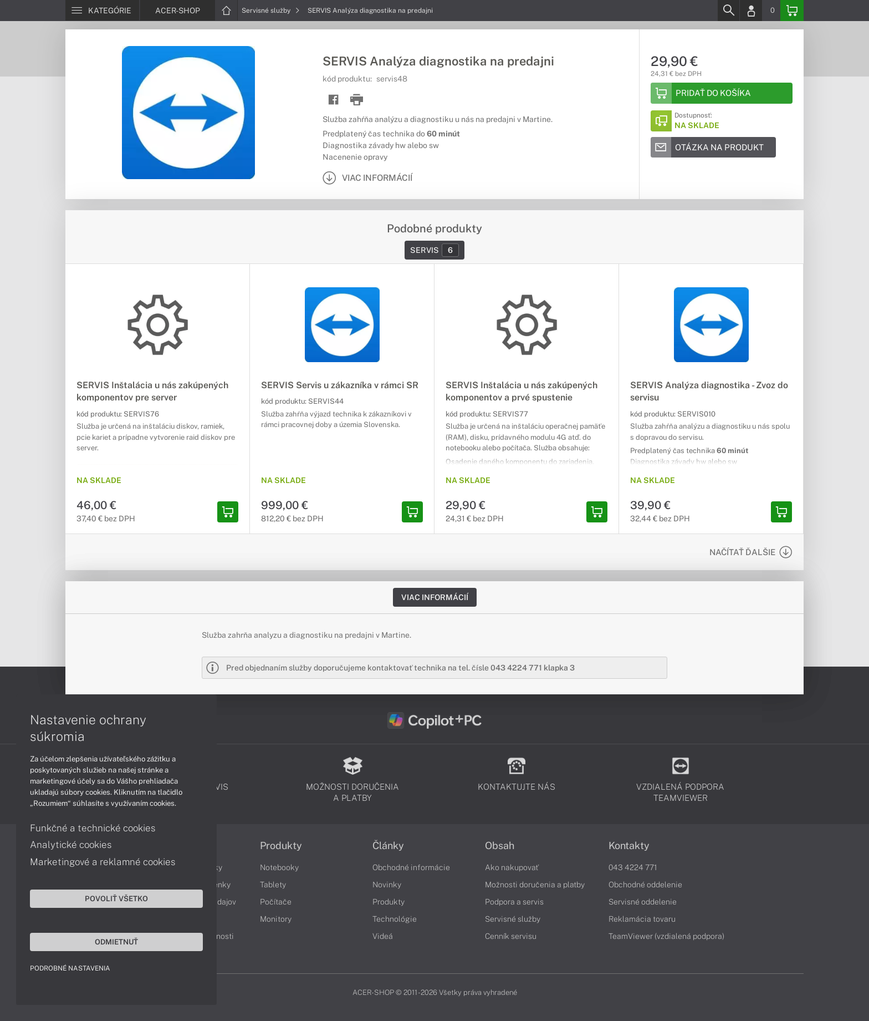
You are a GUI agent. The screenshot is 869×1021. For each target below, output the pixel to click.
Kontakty (629, 846)
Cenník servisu (510, 936)
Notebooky (279, 867)
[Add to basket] (722, 93)
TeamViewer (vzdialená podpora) (666, 936)
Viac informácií (434, 597)
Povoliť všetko (105, 897)
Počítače (276, 901)
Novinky (386, 884)
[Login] (751, 10)
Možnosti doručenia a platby (535, 884)
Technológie (394, 919)
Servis (434, 250)
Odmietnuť (105, 941)
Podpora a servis (514, 901)
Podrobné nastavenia (70, 968)
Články (388, 846)
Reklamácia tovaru (642, 919)
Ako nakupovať (512, 867)
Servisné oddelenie (643, 901)
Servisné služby (271, 10)
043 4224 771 (633, 867)
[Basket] (792, 10)
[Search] (728, 10)
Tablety (273, 884)
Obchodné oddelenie (645, 884)
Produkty (281, 846)
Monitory (276, 919)
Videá (382, 936)
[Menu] (102, 10)
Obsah (499, 846)
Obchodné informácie (411, 867)
